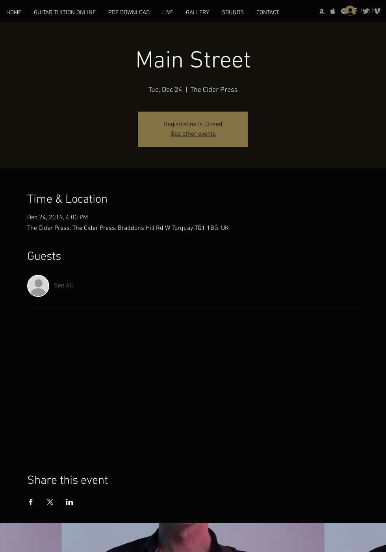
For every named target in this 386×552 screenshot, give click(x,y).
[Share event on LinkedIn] (69, 502)
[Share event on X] (50, 502)
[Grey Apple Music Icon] (332, 11)
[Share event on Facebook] (31, 502)
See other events (193, 134)
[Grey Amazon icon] (321, 11)
